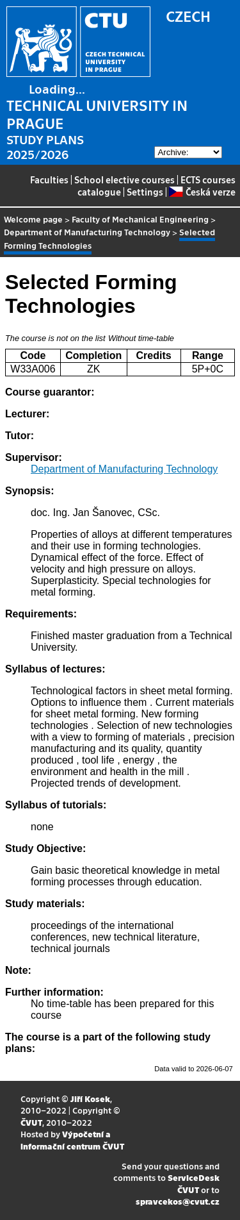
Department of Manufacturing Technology (87, 232)
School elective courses (124, 179)
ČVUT (31, 1122)
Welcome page (33, 219)
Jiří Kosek (90, 1098)
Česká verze (202, 191)
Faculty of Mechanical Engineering (140, 219)
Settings (145, 191)
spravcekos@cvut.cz (178, 1201)
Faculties (49, 179)
